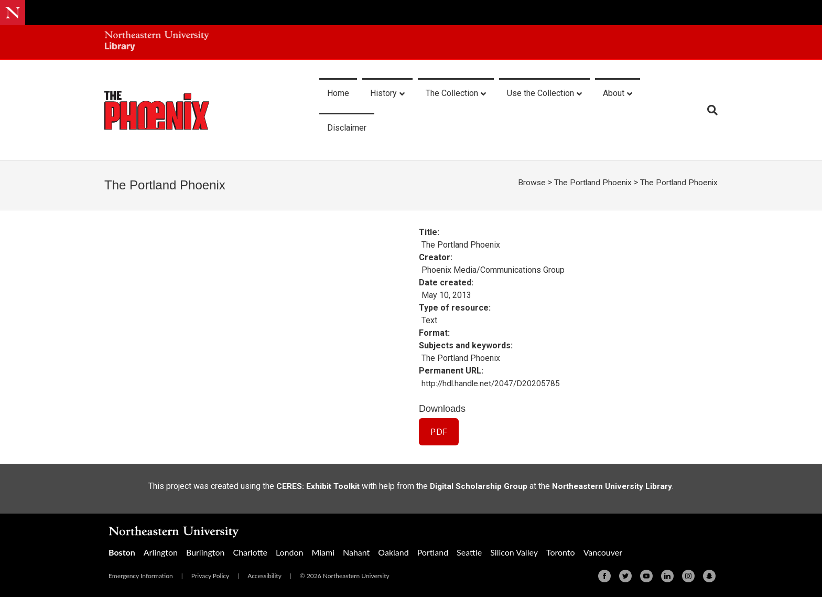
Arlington (161, 552)
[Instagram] (688, 575)
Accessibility (264, 575)
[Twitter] (625, 575)
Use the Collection (540, 93)
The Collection (452, 93)
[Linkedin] (667, 575)
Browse (529, 182)
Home (338, 93)
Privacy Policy (210, 575)
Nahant (356, 552)
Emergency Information (141, 575)
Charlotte (250, 552)
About (613, 93)
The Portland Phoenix (591, 182)
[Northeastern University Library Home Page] (156, 42)
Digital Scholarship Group (477, 486)
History (383, 93)
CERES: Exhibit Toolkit (313, 486)
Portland (432, 552)
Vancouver (602, 552)
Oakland (393, 552)
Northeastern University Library (614, 486)
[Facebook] (604, 575)
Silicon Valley (514, 552)
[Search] (708, 110)
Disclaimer (346, 128)
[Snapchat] (709, 575)
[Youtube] (646, 575)
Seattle (469, 552)
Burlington (205, 552)
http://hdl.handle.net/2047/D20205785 (492, 383)
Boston (122, 552)
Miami (322, 552)
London (290, 552)
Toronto (560, 552)
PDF (438, 432)
